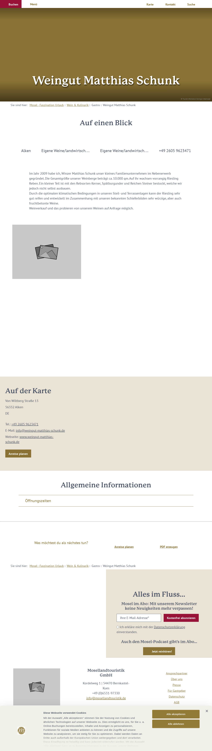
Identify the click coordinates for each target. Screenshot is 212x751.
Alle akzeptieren (175, 699)
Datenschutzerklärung (169, 627)
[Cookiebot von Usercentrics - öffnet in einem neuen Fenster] (21, 744)
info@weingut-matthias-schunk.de (40, 430)
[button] (11, 4)
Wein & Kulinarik (78, 105)
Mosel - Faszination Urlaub (47, 105)
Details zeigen (176, 744)
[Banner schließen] (207, 697)
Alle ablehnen (176, 709)
